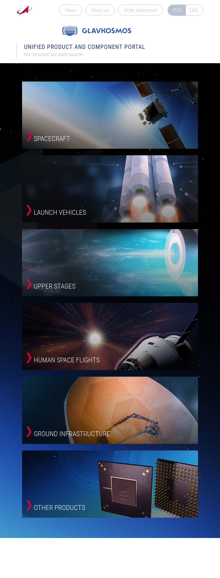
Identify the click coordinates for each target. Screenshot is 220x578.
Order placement (140, 10)
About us (100, 10)
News (70, 10)
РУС (177, 10)
